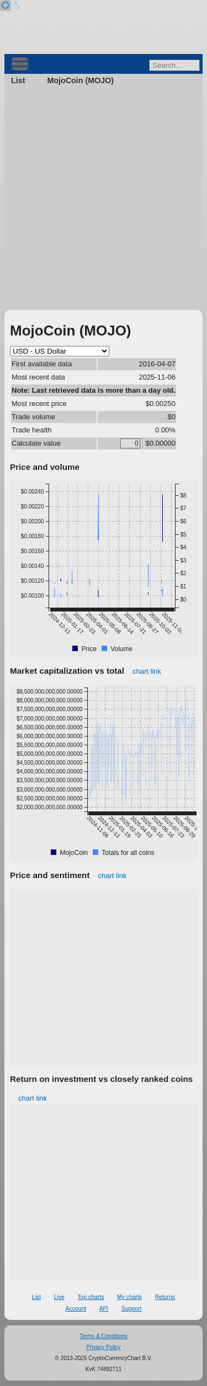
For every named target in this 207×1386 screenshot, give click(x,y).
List (18, 80)
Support (131, 1309)
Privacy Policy (103, 1347)
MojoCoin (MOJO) (80, 80)
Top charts (90, 1297)
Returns (165, 1297)
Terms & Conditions (103, 1336)
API (104, 1309)
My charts (129, 1297)
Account (76, 1309)
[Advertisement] (103, 196)
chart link (146, 671)
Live (59, 1297)
